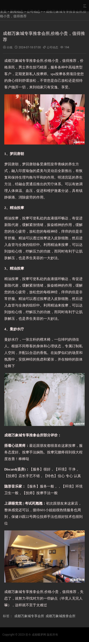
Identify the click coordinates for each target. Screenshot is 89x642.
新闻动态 (16, 11)
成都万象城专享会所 (29, 616)
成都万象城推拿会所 (60, 616)
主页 (3, 11)
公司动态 (33, 11)
